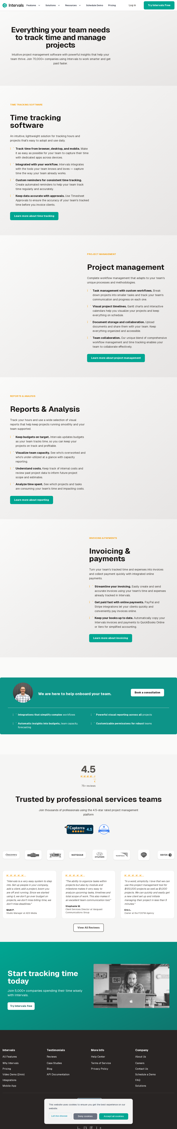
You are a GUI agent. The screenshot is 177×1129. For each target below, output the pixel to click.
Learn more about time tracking (34, 216)
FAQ (137, 1080)
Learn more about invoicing (110, 638)
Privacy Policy (99, 1068)
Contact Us (141, 1068)
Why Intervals (11, 1063)
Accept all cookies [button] (115, 1116)
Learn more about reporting (31, 500)
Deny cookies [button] (88, 1116)
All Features (10, 1056)
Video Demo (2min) (14, 1074)
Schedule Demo (94, 5)
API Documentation (58, 1074)
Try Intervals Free (159, 5)
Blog (49, 1068)
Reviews (52, 1056)
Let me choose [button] (64, 1116)
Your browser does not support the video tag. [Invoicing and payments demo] (42, 588)
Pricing (112, 5)
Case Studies (54, 1063)
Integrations (9, 1080)
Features (33, 5)
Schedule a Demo (145, 1074)
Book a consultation (147, 692)
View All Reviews (88, 927)
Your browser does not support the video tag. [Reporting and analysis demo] (133, 448)
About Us (140, 1056)
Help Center (98, 1056)
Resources (73, 5)
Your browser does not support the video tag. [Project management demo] (41, 306)
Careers (139, 1063)
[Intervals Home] (13, 5)
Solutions (53, 5)
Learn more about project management (116, 358)
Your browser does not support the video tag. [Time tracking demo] (135, 160)
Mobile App (9, 1085)
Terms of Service (101, 1063)
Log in (132, 5)
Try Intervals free (21, 1006)
